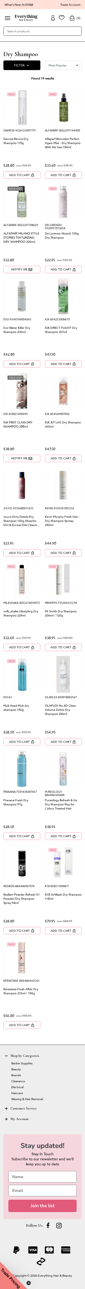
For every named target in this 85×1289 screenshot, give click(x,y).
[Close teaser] (28, 1283)
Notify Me (21, 269)
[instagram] (58, 1225)
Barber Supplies (21, 1063)
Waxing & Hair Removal (27, 1099)
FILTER (22, 65)
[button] (13, 1275)
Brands (16, 1075)
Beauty (16, 1069)
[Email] (42, 1190)
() (74, 18)
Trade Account (70, 4)
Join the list (43, 1206)
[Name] (42, 1177)
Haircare (17, 1093)
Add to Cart (21, 175)
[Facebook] (48, 1225)
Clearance (18, 1081)
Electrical (17, 1087)
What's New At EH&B (19, 4)
